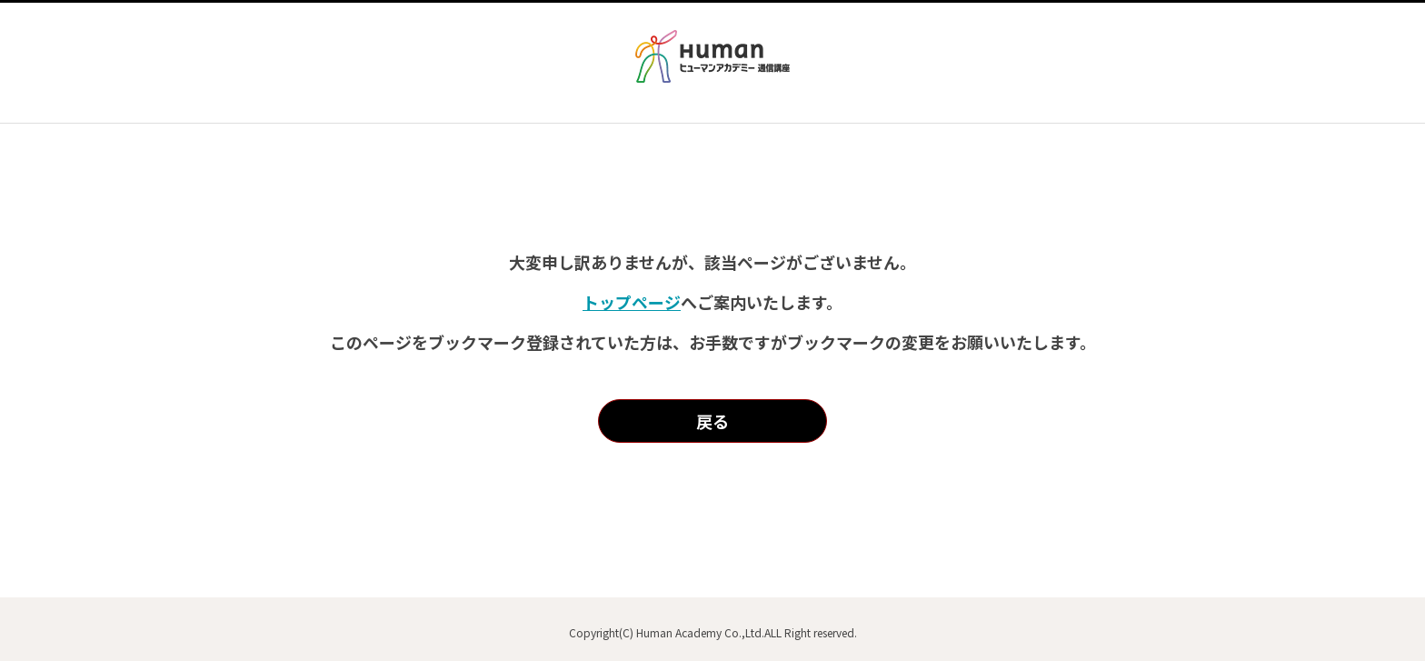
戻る (712, 421)
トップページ (632, 302)
